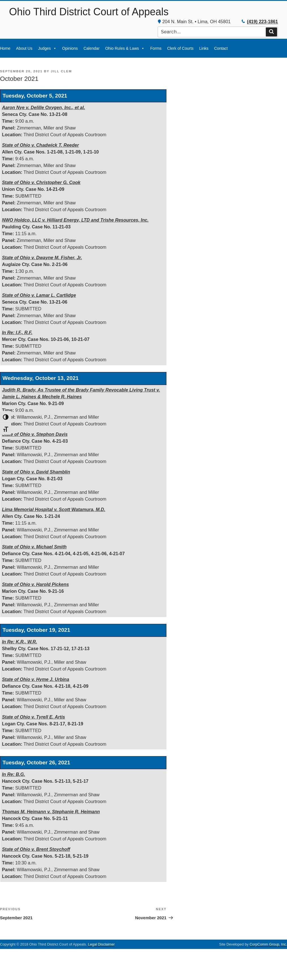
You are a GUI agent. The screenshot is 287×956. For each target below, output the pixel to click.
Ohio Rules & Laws (125, 48)
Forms (156, 48)
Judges (47, 48)
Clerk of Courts (180, 48)
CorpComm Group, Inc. (268, 944)
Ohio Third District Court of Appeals (89, 12)
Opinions (70, 48)
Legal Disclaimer (101, 944)
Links (204, 48)
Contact (221, 48)
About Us (24, 48)
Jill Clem (61, 71)
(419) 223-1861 (262, 21)
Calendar (91, 48)
